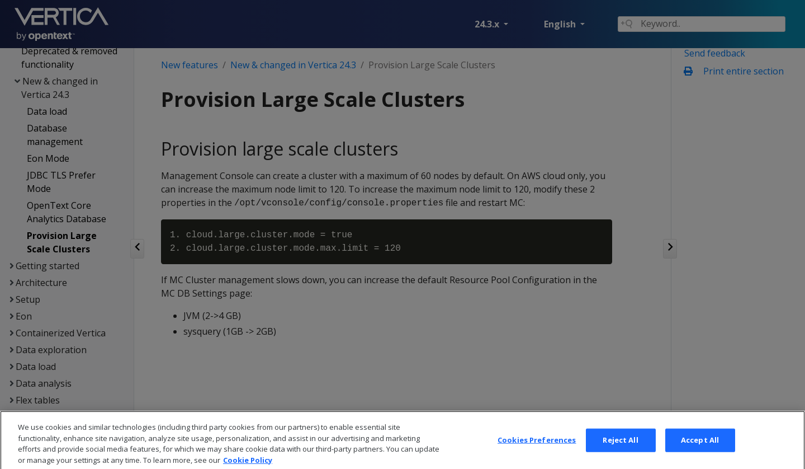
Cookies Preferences (537, 451)
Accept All (700, 451)
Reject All (620, 451)
